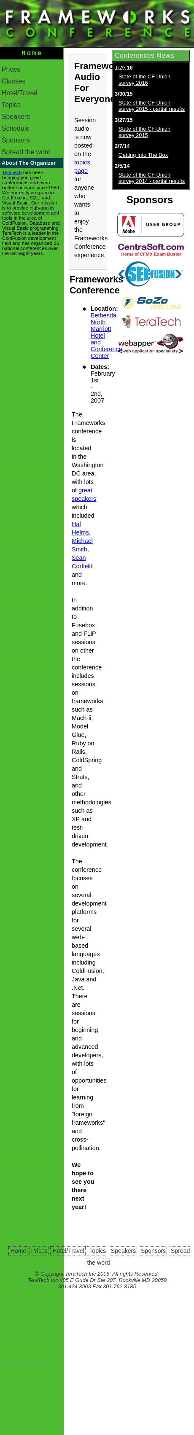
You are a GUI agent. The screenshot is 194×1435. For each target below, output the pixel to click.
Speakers (16, 118)
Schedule (16, 130)
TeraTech (12, 174)
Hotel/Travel (20, 94)
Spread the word (26, 153)
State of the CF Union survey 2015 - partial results (152, 105)
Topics (11, 106)
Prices (11, 71)
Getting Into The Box (143, 155)
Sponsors (16, 141)
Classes (13, 82)
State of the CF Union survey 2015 (144, 132)
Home (32, 54)
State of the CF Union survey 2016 (144, 79)
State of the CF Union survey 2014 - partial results (152, 178)
